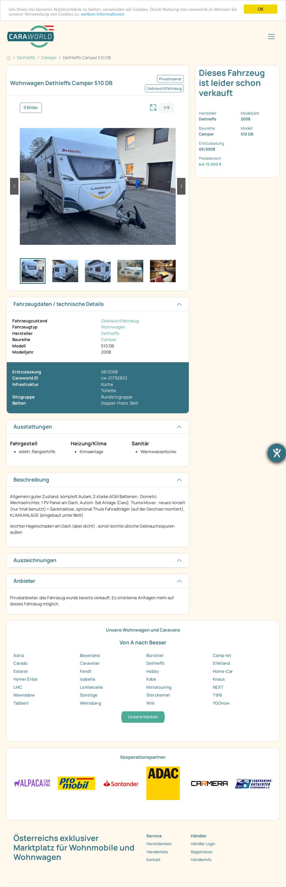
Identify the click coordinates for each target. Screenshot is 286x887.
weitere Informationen (103, 14)
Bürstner (155, 655)
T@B (217, 695)
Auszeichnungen (34, 560)
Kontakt (153, 859)
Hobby (152, 671)
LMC (17, 687)
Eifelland (221, 663)
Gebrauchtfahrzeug (120, 321)
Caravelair (90, 663)
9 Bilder (30, 107)
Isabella (87, 679)
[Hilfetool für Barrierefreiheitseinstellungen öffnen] (277, 453)
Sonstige (88, 695)
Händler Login (203, 843)
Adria (18, 655)
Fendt (85, 671)
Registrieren (202, 851)
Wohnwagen (113, 327)
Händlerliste (157, 851)
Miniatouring (158, 687)
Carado (20, 663)
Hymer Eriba (25, 679)
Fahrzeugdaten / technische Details (58, 304)
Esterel (20, 671)
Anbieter (24, 580)
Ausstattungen (32, 426)
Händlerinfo (201, 859)
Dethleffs (110, 333)
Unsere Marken (143, 717)
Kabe (151, 679)
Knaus (219, 679)
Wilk (150, 703)
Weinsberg (90, 703)
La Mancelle (91, 687)
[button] (14, 186)
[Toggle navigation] (271, 36)
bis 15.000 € (210, 164)
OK (260, 9)
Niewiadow (24, 695)
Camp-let (222, 655)
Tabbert (21, 703)
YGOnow (221, 703)
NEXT (218, 687)
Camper (108, 339)
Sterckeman (158, 695)
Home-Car (223, 671)
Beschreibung (31, 479)
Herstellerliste (158, 843)
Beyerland (90, 655)
